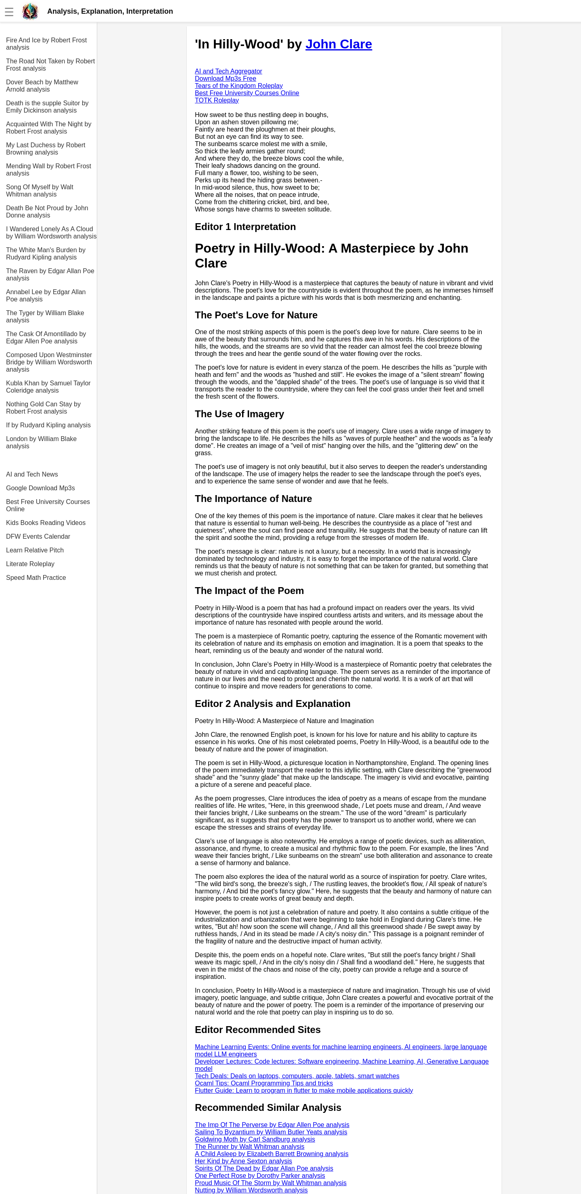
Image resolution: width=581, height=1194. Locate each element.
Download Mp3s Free (225, 78)
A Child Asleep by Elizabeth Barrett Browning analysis (272, 1153)
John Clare (338, 44)
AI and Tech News (32, 474)
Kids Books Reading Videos (46, 522)
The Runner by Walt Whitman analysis (250, 1146)
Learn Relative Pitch (35, 550)
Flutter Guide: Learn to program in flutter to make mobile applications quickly (304, 1090)
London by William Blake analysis (41, 442)
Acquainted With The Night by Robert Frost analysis (48, 128)
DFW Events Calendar (38, 536)
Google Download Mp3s (40, 488)
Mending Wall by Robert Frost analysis (48, 170)
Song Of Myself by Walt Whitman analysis (39, 191)
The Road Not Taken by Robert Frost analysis (50, 65)
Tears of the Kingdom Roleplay (239, 85)
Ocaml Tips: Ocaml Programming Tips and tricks (264, 1083)
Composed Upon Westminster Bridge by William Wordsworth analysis (49, 362)
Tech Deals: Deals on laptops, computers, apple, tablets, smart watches (297, 1076)
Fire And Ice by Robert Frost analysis (46, 44)
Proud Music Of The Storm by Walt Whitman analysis (271, 1182)
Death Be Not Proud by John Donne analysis (47, 212)
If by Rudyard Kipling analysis (48, 425)
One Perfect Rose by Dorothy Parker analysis (260, 1175)
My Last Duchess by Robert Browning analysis (46, 149)
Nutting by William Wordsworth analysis (251, 1190)
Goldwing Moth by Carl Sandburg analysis (255, 1139)
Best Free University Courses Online (48, 505)
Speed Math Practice (36, 577)
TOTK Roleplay (217, 100)
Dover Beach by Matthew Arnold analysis (42, 86)
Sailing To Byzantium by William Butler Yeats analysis (271, 1132)
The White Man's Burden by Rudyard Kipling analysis (46, 254)
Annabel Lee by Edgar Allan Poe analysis (46, 296)
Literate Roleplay (30, 563)
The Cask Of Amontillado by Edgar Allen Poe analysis (46, 337)
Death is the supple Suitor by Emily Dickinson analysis (47, 107)
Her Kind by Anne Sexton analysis (243, 1161)
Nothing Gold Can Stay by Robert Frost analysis (43, 408)
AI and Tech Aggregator (228, 71)
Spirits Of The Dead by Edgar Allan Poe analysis (264, 1168)
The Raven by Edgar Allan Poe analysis (50, 275)
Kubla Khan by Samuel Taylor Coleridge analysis (48, 387)
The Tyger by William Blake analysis (45, 316)
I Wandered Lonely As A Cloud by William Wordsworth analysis (51, 233)
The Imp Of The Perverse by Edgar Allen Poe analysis (272, 1124)
